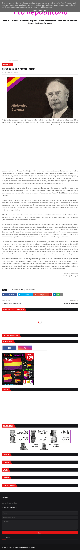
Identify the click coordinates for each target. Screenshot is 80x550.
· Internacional (24, 20)
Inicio (3, 61)
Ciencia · (60, 20)
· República (33, 20)
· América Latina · (50, 20)
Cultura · (66, 20)
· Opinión (41, 20)
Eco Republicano (8, 72)
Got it (46, 10)
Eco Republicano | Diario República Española (24, 547)
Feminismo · (39, 23)
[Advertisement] (40, 43)
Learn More (37, 10)
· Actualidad (14, 20)
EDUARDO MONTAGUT (17, 290)
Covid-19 (6, 20)
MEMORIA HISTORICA (12, 61)
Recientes (6, 462)
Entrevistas (48, 23)
